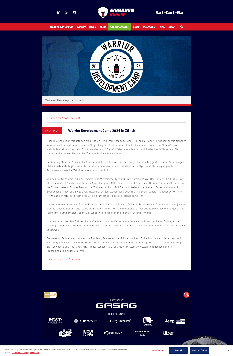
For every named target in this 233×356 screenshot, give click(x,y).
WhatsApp (66, 12)
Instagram (74, 12)
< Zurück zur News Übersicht (63, 118)
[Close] (228, 350)
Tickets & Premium (61, 26)
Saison (81, 26)
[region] (116, 350)
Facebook (50, 12)
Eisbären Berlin (116, 12)
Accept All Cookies (199, 350)
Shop (172, 26)
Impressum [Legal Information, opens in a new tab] (34, 353)
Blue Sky (58, 12)
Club (136, 26)
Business (149, 26)
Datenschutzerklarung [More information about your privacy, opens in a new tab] (20, 353)
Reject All (178, 350)
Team (103, 26)
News (92, 26)
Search (181, 26)
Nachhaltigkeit (120, 26)
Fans (162, 26)
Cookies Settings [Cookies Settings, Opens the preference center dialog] (157, 350)
